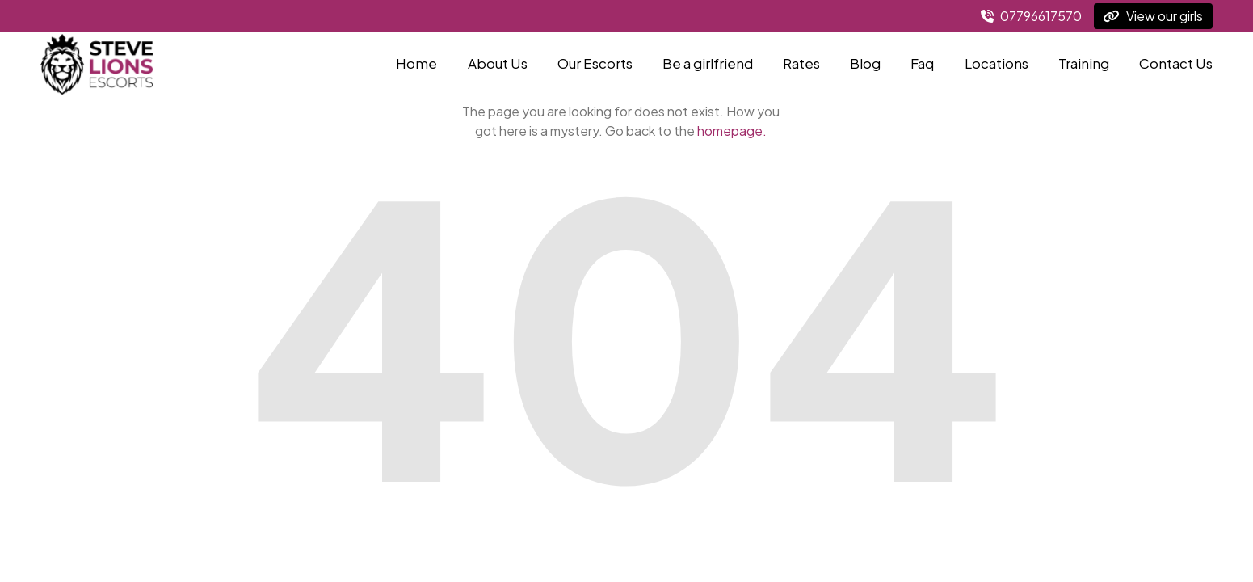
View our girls (1153, 15)
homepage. (732, 130)
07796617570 (1031, 15)
